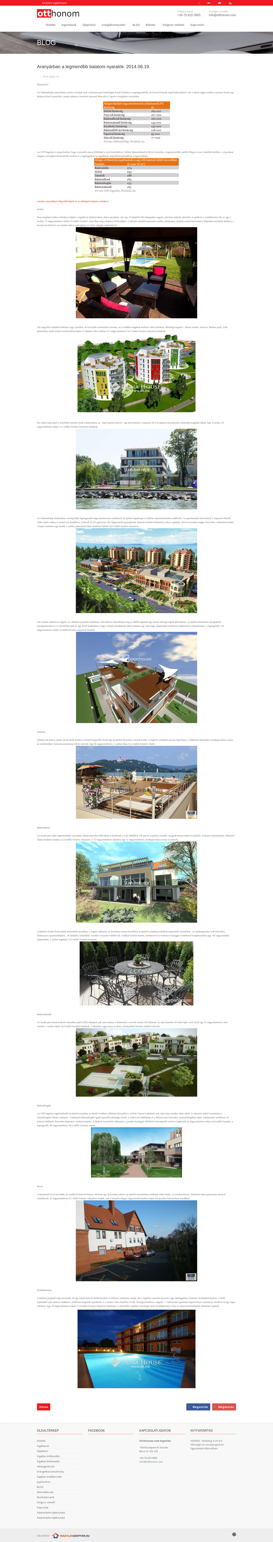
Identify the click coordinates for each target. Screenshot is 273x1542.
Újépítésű (89, 25)
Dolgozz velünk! (173, 25)
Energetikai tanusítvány (50, 1471)
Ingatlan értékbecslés (49, 1476)
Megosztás (224, 1407)
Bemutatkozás (45, 1492)
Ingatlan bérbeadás (48, 1461)
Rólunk (151, 25)
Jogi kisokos (43, 1482)
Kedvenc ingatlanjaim (54, 3)
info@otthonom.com (222, 15)
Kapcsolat (197, 25)
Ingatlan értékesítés (48, 1456)
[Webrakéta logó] (71, 1535)
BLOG (136, 25)
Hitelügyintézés (46, 1466)
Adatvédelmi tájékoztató (51, 1512)
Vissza (43, 1407)
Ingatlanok (68, 25)
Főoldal (50, 25)
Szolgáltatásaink (114, 25)
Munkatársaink (45, 1497)
